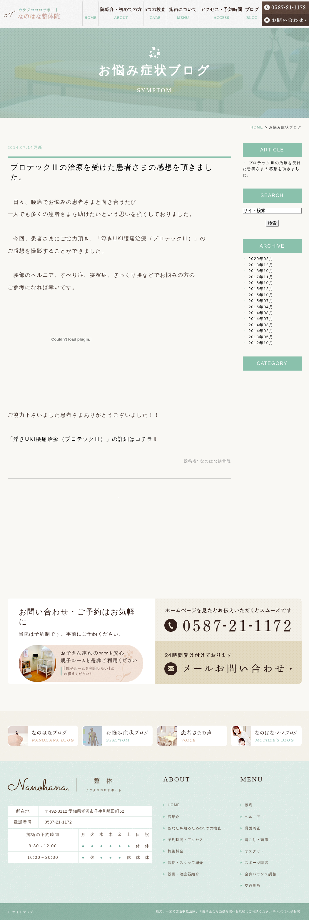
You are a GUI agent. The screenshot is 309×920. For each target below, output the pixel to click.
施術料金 (176, 851)
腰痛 (249, 805)
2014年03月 (261, 325)
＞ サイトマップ (21, 912)
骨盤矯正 (253, 828)
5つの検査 (154, 12)
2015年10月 (261, 295)
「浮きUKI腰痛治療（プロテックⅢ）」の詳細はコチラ (80, 439)
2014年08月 (261, 313)
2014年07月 (261, 318)
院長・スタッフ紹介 (185, 863)
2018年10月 (261, 271)
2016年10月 (261, 283)
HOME (91, 16)
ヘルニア (253, 817)
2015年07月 (261, 301)
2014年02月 (261, 331)
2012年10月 (261, 343)
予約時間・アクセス (185, 840)
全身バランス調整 (261, 874)
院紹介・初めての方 (121, 12)
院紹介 (174, 817)
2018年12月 (261, 265)
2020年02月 (261, 258)
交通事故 (253, 886)
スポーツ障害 (257, 863)
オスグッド (255, 851)
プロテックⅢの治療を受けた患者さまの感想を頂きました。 (272, 169)
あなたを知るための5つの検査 (195, 828)
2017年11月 (261, 277)
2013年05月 (261, 337)
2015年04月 (261, 307)
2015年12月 (261, 288)
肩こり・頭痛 (257, 840)
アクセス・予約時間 (221, 12)
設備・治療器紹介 (184, 874)
